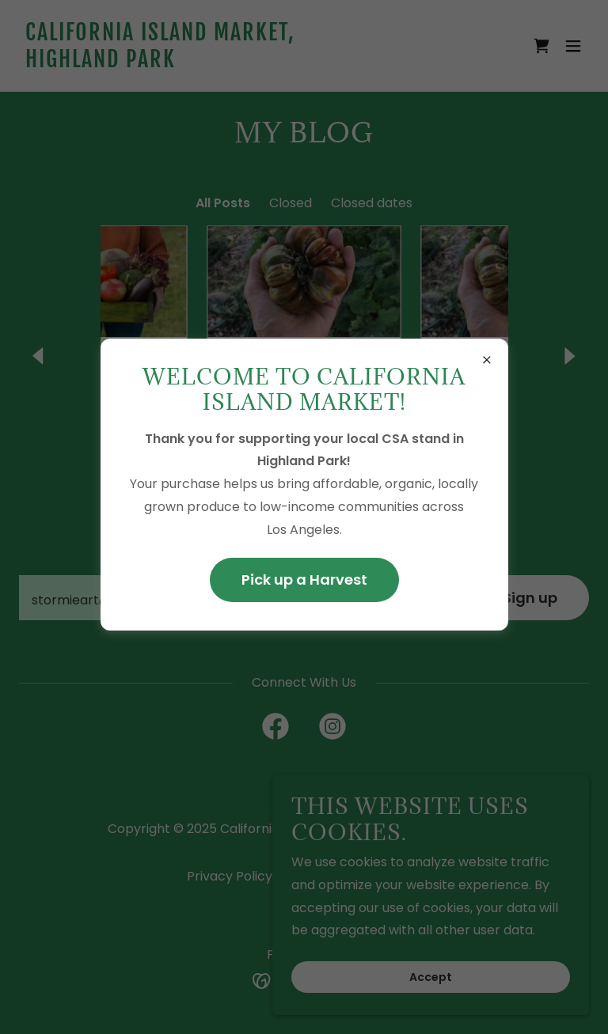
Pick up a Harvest (304, 579)
